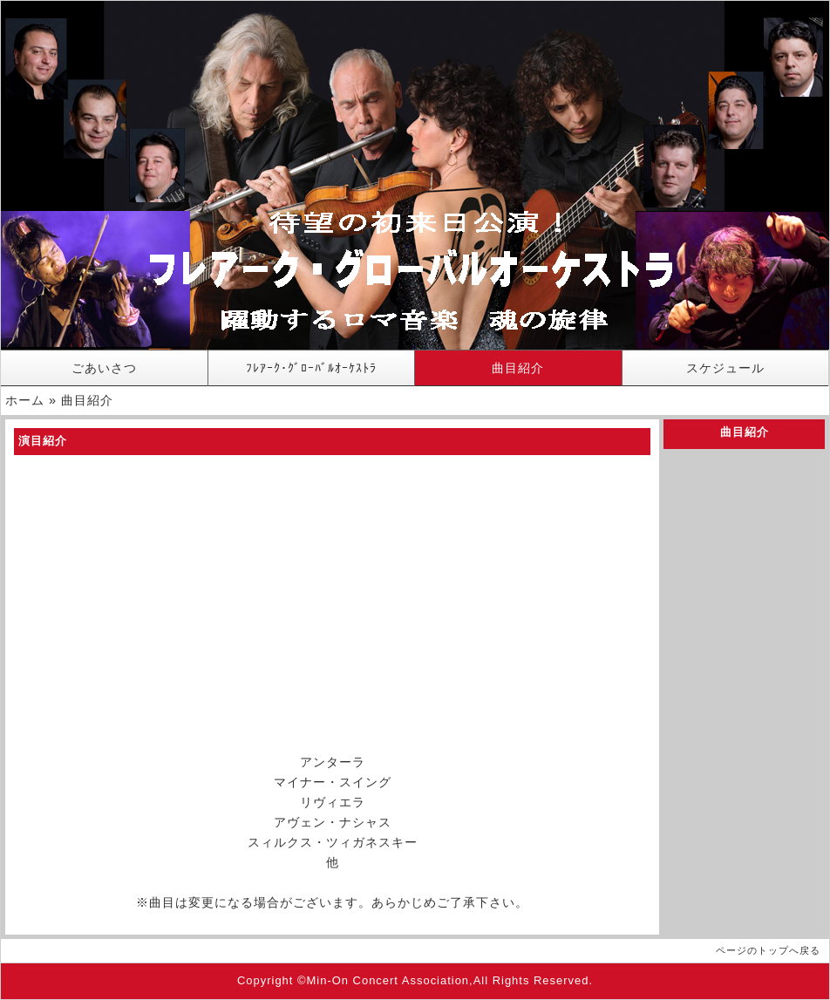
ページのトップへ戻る (768, 950)
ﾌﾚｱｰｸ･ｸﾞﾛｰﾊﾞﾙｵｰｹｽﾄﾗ (311, 368)
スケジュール (725, 368)
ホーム (24, 400)
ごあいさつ (104, 368)
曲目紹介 (518, 368)
